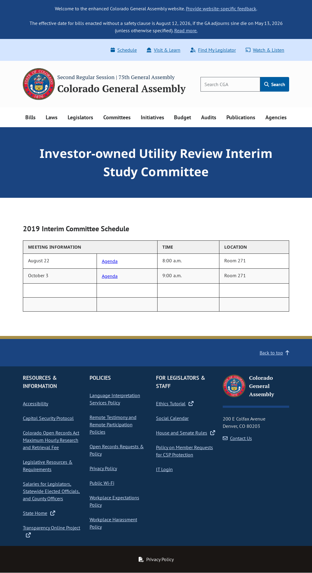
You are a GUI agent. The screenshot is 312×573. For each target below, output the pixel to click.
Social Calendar (172, 418)
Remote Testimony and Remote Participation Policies (113, 424)
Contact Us (237, 438)
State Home (39, 513)
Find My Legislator (213, 50)
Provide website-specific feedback (221, 8)
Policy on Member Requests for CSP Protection (184, 451)
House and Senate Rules (185, 433)
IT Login (164, 469)
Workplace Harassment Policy (113, 523)
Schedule (124, 50)
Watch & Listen (265, 50)
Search (274, 84)
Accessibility (35, 403)
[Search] (230, 84)
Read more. (185, 30)
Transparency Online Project (51, 531)
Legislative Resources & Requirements (48, 465)
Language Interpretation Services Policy (115, 399)
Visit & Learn (163, 50)
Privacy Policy (103, 468)
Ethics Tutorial (174, 403)
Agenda (110, 261)
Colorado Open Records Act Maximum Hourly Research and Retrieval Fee (51, 440)
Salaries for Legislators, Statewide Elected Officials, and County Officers (51, 491)
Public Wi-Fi (102, 483)
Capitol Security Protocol (48, 418)
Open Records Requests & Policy (117, 450)
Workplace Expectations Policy (114, 501)
